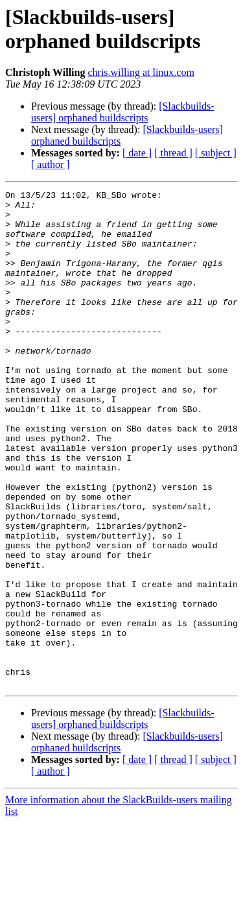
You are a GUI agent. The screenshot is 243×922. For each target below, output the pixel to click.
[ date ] (137, 152)
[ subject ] (216, 152)
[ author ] (50, 164)
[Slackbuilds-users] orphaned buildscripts (122, 112)
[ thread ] (173, 152)
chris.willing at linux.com (140, 72)
